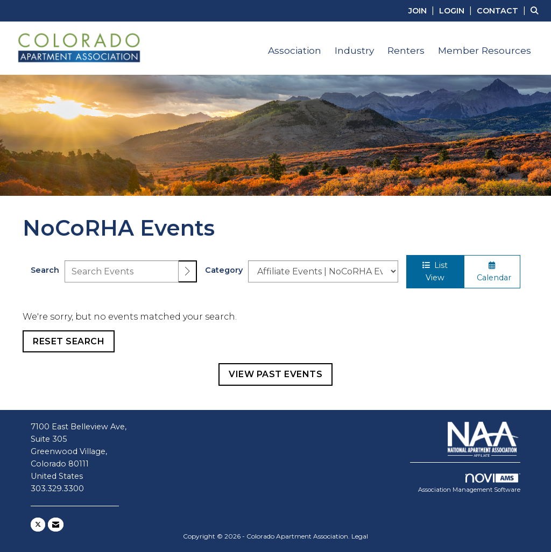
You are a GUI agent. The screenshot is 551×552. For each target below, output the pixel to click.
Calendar (491, 271)
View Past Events (275, 374)
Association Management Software (469, 483)
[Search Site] (537, 10)
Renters (406, 50)
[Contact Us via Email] (55, 525)
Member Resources (484, 50)
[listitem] (422, 10)
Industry (354, 50)
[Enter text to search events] (122, 271)
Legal (359, 536)
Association (294, 50)
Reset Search (68, 341)
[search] (188, 271)
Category (224, 270)
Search (45, 270)
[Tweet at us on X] (38, 525)
